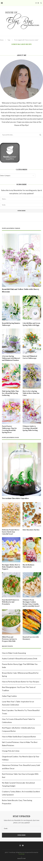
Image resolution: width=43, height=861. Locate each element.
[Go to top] (22, 858)
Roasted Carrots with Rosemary (31, 638)
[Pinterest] (38, 3)
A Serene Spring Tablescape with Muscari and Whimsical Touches (11, 358)
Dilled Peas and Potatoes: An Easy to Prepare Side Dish (9, 639)
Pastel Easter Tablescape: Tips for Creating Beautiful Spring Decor (9, 429)
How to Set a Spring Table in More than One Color (31, 393)
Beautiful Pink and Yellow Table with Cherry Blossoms (20, 290)
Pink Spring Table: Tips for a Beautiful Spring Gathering (10, 393)
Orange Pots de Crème (10, 751)
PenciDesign (21, 854)
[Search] (41, 3)
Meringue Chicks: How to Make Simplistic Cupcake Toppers (11, 567)
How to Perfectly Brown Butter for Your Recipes (20, 682)
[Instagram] (36, 3)
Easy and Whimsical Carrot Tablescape (30, 357)
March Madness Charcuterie (28, 566)
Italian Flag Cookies (9, 696)
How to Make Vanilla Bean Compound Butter (19, 736)
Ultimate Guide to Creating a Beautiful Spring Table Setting (30, 428)
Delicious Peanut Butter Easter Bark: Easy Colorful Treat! (10, 532)
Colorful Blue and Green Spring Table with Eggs (31, 324)
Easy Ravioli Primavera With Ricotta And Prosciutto (10, 602)
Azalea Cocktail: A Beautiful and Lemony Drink (19, 658)
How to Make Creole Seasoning (14, 653)
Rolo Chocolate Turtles (31, 530)
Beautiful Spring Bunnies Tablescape (11, 324)
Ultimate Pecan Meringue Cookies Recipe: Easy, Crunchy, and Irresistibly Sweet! (31, 603)
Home (1, 40)
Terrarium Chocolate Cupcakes (15, 498)
